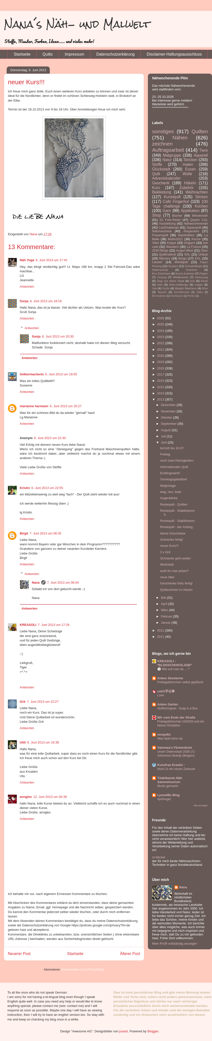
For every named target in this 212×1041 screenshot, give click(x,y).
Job (154, 288)
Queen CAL (199, 220)
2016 (161, 380)
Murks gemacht (167, 786)
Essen (190, 169)
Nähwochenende (196, 223)
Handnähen (186, 235)
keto (160, 284)
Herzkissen (176, 296)
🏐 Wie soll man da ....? (173, 669)
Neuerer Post (19, 954)
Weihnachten (196, 192)
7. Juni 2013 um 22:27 (43, 701)
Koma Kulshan (185, 273)
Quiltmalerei (167, 254)
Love (160, 695)
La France (194, 247)
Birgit (24, 533)
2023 (161, 337)
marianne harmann (34, 406)
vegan (199, 284)
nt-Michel (158, 857)
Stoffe (157, 164)
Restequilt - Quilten (173, 504)
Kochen (201, 206)
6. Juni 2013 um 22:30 (50, 438)
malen (188, 164)
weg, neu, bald (170, 492)
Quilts (48, 54)
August (166, 430)
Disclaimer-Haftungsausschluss (174, 54)
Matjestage (168, 486)
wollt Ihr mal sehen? (174, 571)
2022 (161, 343)
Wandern (172, 247)
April (164, 604)
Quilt (156, 174)
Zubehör (186, 188)
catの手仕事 (166, 691)
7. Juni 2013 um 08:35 (45, 533)
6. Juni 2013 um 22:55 (47, 488)
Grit (22, 701)
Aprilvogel (164, 799)
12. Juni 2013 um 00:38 (50, 797)
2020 (161, 356)
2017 (161, 374)
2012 (161, 630)
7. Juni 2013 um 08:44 (63, 582)
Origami (189, 243)
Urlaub (203, 254)
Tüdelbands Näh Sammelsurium (169, 780)
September (169, 423)
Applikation (190, 211)
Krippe (171, 243)
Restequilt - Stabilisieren (177, 521)
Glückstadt (161, 169)
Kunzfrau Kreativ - (171, 765)
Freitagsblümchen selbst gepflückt (180, 682)
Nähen (179, 137)
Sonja (24, 301)
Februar (167, 616)
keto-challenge (178, 284)
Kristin (25, 488)
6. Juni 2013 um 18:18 (46, 301)
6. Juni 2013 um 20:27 (66, 406)
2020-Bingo (160, 250)
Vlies (155, 243)
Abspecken (191, 231)
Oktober (167, 417)
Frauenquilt (160, 235)
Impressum (74, 54)
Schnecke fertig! (171, 539)
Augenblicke (168, 498)
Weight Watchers (186, 288)
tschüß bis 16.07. (172, 448)
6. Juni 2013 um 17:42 (52, 260)
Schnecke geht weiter (175, 558)
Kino (205, 288)
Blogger (152, 1031)
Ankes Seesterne (170, 678)
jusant (123, 1031)
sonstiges (163, 131)
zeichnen (162, 144)
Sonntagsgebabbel (173, 479)
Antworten (27, 286)
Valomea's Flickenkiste (174, 747)
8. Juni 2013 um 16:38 (43, 742)
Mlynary (164, 258)
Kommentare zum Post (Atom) (82, 969)
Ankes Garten (167, 704)
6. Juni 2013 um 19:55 (61, 374)
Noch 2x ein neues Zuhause (176, 769)
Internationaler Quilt (174, 467)
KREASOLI (28, 625)
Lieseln (157, 262)
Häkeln (190, 183)
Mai (164, 597)
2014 (161, 393)
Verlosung (201, 277)
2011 (161, 636)
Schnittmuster (182, 292)
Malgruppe (172, 155)
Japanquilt (194, 227)
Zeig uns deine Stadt (170, 280)
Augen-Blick (184, 250)
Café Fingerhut (176, 201)
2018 (161, 368)
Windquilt (181, 262)
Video (199, 292)
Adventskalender (166, 178)
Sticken (201, 197)
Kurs (156, 188)
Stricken (190, 160)
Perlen (191, 296)
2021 (161, 349)
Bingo (182, 258)
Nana (36, 582)
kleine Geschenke (172, 533)
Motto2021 (175, 239)
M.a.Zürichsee (161, 273)
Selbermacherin (32, 374)
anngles (26, 797)
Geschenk (160, 183)
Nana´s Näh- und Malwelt (77, 24)
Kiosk (204, 280)
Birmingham (159, 296)
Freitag (165, 454)
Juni (164, 442)
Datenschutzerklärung (115, 54)
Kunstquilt (172, 197)
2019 (161, 362)
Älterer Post (130, 954)
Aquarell (201, 155)
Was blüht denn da (169, 738)
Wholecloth (200, 215)
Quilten (200, 131)
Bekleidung (161, 192)
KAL (198, 258)
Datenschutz (160, 269)
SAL (187, 254)
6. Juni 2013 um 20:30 (58, 336)
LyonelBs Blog (168, 795)
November (169, 411)
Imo (192, 280)
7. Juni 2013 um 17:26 (54, 625)
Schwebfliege (193, 266)
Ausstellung (167, 223)
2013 (161, 399)
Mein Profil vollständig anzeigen (174, 943)
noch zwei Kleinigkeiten (176, 460)
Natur (167, 160)
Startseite (22, 54)
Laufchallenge (169, 227)
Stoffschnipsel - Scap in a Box (177, 708)
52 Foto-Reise (170, 220)
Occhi (166, 288)
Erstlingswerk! (170, 473)
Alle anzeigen (200, 805)
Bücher (177, 215)
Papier (203, 273)
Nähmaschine (162, 231)
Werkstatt (167, 564)
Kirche (196, 239)
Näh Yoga (27, 260)
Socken (173, 266)
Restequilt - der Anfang (176, 527)
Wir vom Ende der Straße (176, 717)
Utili (23, 742)
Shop (156, 215)
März (165, 610)
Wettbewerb (180, 277)
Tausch (162, 292)
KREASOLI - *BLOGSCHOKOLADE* (174, 663)
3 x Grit (165, 552)
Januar (166, 622)
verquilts (164, 734)
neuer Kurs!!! (169, 546)
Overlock (191, 269)
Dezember (169, 405)
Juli (164, 436)
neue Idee (167, 577)
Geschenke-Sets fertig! (176, 583)
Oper (204, 250)
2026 (161, 318)
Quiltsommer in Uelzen (176, 590)
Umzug (161, 277)
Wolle (187, 174)
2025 (161, 324)
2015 (161, 387)
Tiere (203, 150)
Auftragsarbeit (168, 150)
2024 (161, 331)
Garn (166, 211)
